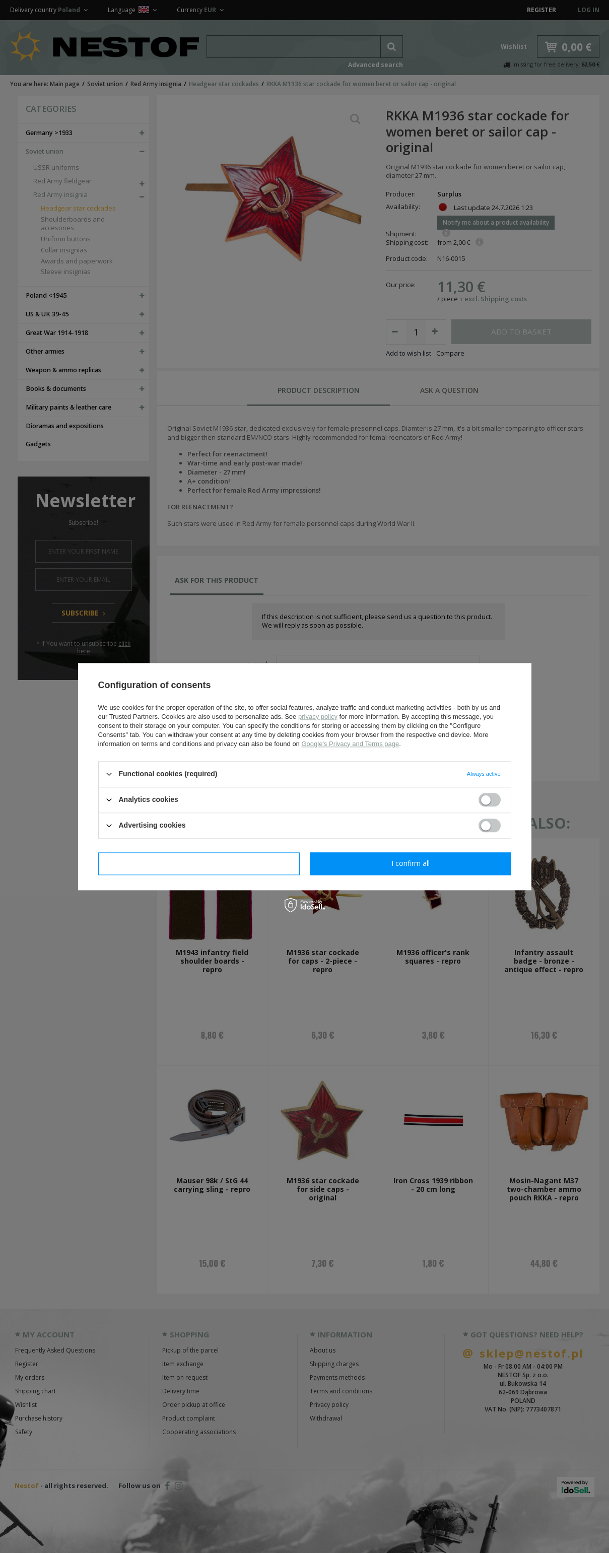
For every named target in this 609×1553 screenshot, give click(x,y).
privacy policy (317, 716)
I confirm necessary (199, 863)
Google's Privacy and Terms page (350, 744)
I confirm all (410, 863)
